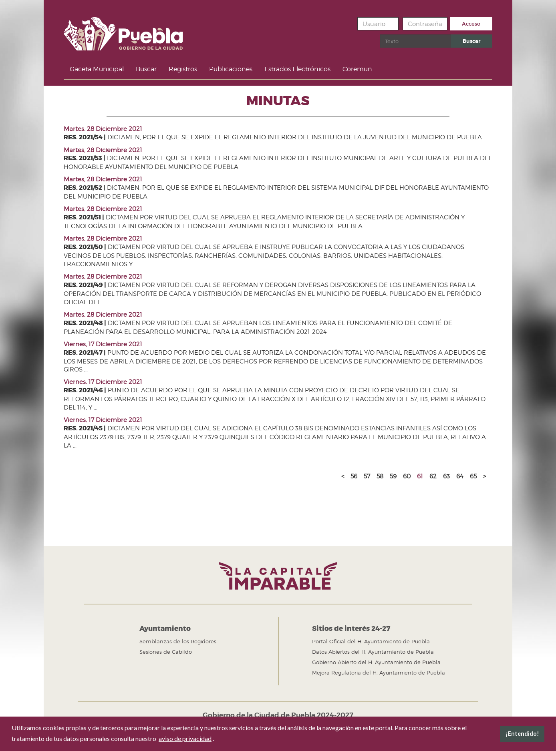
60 (407, 476)
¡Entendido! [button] (522, 733)
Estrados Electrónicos (297, 69)
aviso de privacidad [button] (185, 738)
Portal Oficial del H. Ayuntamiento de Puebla (371, 641)
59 (393, 476)
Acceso (471, 23)
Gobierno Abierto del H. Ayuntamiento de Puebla (376, 662)
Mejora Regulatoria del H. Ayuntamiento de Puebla (378, 672)
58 (380, 476)
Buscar (380, 34)
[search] (415, 41)
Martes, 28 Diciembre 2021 (103, 129)
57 (367, 476)
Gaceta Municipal (97, 69)
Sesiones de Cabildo (165, 652)
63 (446, 476)
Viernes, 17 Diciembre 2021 (103, 344)
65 (473, 476)
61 (420, 476)
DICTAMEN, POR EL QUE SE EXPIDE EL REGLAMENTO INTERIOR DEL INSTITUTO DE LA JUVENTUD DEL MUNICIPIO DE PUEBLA (273, 137)
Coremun (357, 69)
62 (433, 476)
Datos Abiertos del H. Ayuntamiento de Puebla (373, 652)
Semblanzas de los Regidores (177, 641)
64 (459, 476)
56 (354, 476)
